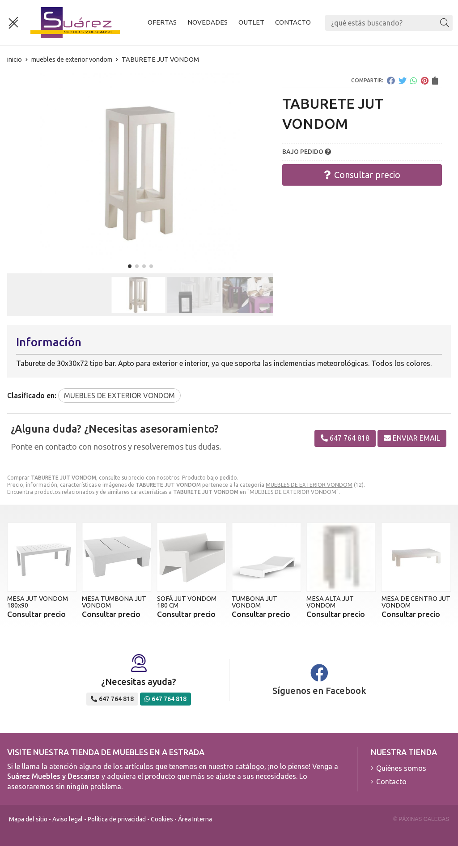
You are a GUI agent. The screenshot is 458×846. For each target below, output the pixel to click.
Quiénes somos (401, 768)
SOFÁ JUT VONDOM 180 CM (186, 601)
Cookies (162, 819)
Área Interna (195, 819)
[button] (129, 266)
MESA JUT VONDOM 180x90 (37, 601)
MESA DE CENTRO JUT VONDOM (416, 601)
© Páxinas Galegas (421, 819)
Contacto (391, 782)
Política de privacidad (117, 819)
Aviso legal (67, 819)
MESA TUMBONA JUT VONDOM (114, 601)
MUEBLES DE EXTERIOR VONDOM (309, 485)
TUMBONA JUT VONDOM (254, 601)
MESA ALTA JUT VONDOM (330, 601)
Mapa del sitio (28, 819)
